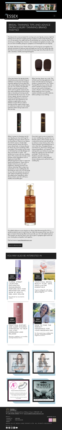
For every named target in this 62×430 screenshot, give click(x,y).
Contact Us (9, 418)
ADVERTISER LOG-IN (51, 416)
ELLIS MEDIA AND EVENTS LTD (22, 423)
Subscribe (17, 418)
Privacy (8, 421)
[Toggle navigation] (54, 15)
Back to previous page (15, 245)
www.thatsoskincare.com (25, 240)
